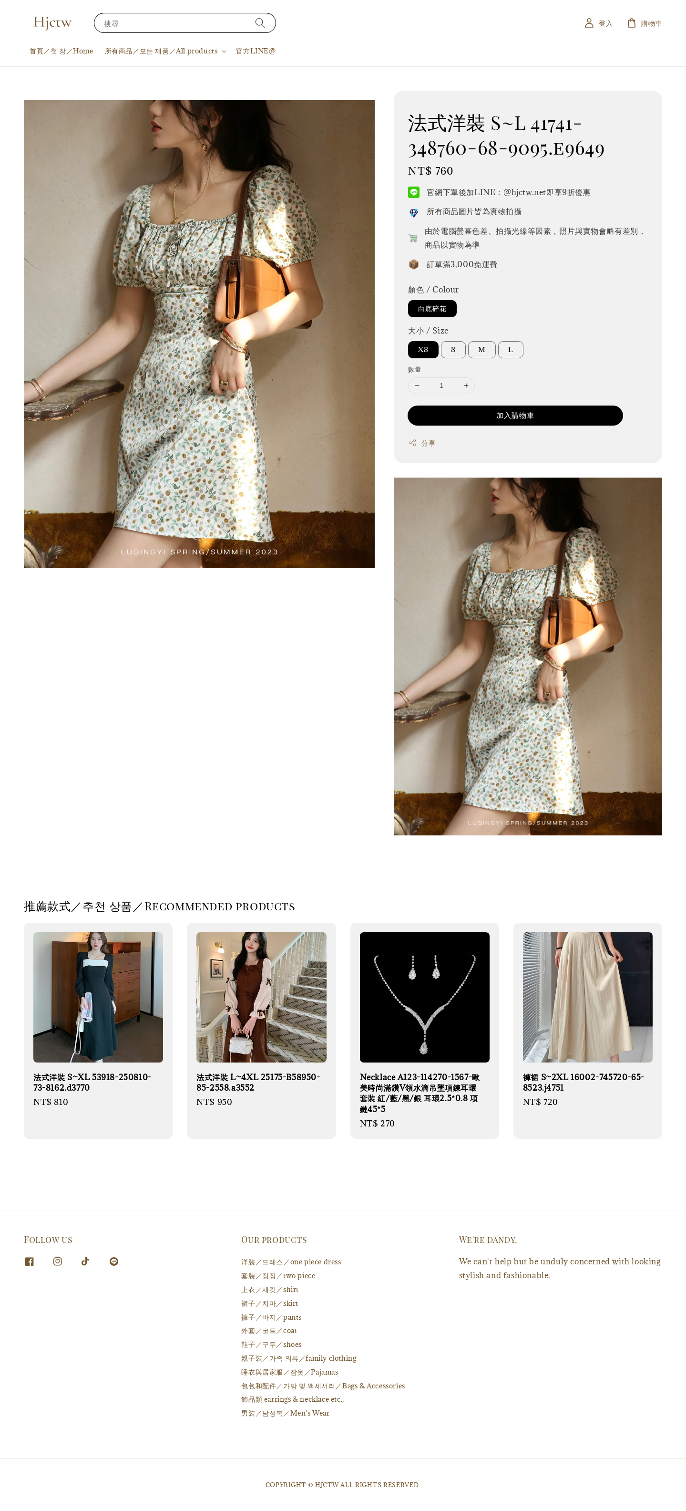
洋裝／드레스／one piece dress (291, 1262)
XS (423, 349)
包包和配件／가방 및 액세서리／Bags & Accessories (323, 1385)
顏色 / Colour (433, 289)
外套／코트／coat (269, 1330)
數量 (414, 369)
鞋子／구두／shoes (271, 1344)
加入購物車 (515, 415)
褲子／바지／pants (271, 1317)
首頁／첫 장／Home (61, 50)
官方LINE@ (256, 50)
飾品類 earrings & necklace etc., (292, 1399)
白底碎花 (432, 308)
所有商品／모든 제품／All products (161, 51)
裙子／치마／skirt (269, 1303)
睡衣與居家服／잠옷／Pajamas (289, 1371)
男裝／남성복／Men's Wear (285, 1412)
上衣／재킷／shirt (270, 1289)
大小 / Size (428, 330)
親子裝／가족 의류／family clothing (298, 1358)
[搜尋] (260, 22)
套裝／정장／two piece (278, 1275)
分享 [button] (421, 443)
